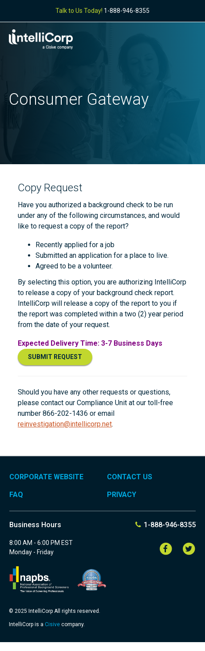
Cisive (53, 624)
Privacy (121, 494)
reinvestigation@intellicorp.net (65, 424)
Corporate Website (46, 477)
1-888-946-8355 (127, 10)
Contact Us (129, 477)
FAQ (16, 494)
